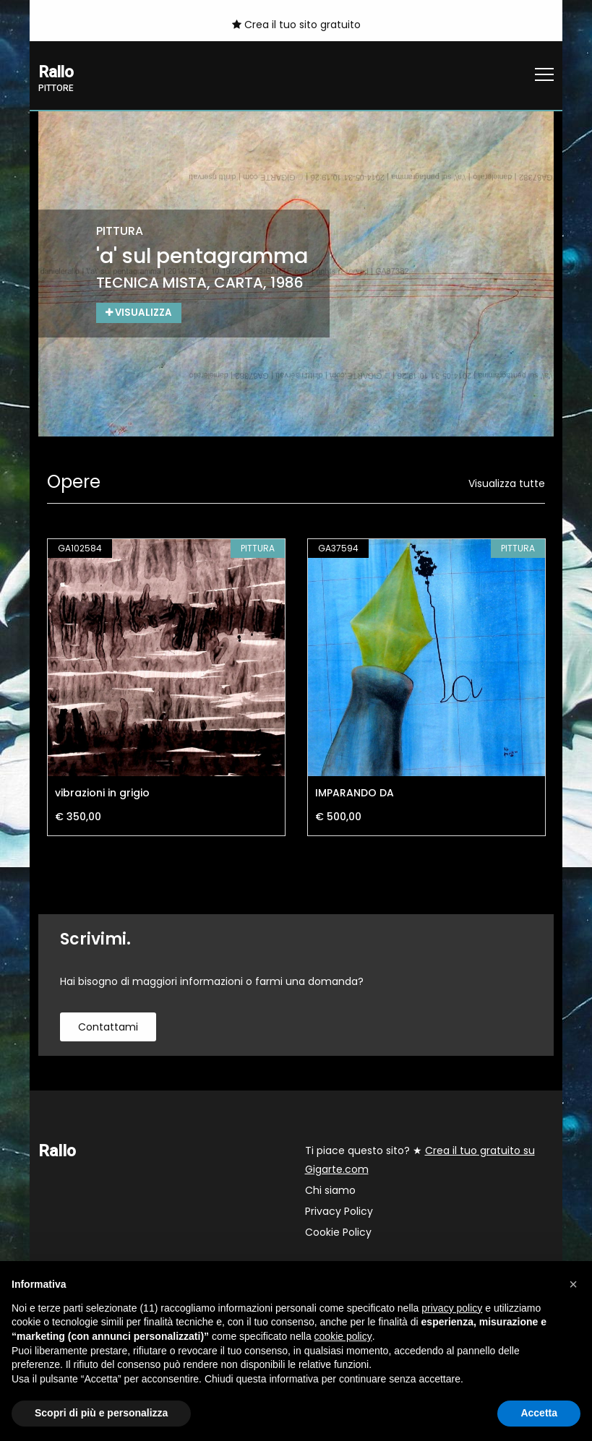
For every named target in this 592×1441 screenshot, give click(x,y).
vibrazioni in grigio (102, 793)
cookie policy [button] (343, 1336)
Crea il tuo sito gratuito (296, 24)
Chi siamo (330, 1191)
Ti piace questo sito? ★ (420, 1160)
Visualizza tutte (506, 484)
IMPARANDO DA (354, 793)
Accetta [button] (538, 1413)
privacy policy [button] (451, 1308)
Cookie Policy (338, 1233)
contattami (108, 1027)
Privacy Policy (339, 1212)
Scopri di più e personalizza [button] (101, 1413)
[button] (573, 1284)
